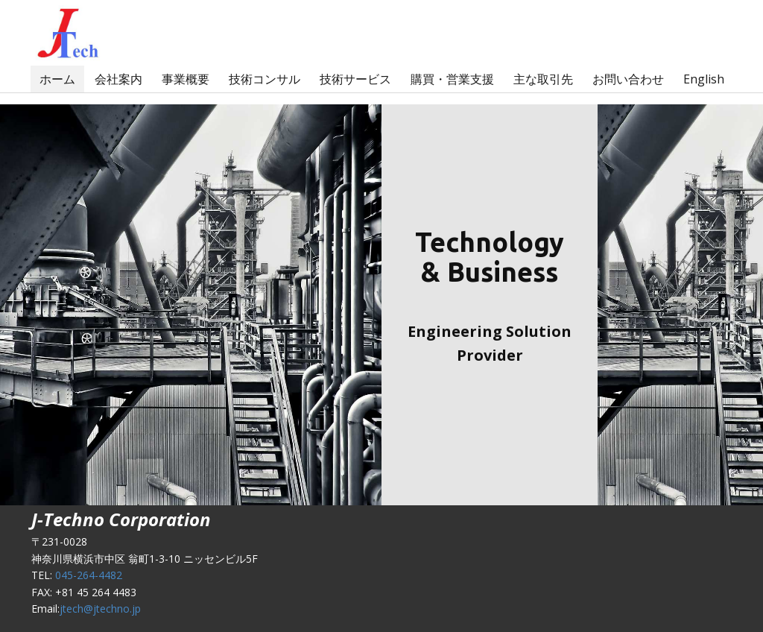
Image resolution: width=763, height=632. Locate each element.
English (703, 79)
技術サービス (355, 79)
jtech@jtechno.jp (100, 608)
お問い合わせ (628, 79)
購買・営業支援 (452, 79)
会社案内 (118, 79)
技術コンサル (264, 79)
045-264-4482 (88, 575)
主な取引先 (543, 79)
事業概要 (185, 79)
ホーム (57, 79)
